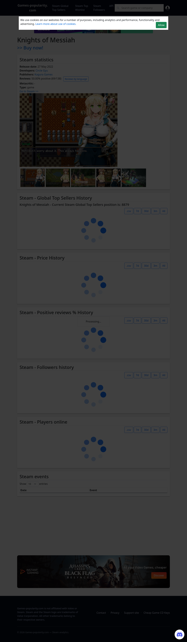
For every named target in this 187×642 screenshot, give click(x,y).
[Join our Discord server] (179, 634)
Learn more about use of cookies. (55, 24)
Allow (161, 25)
